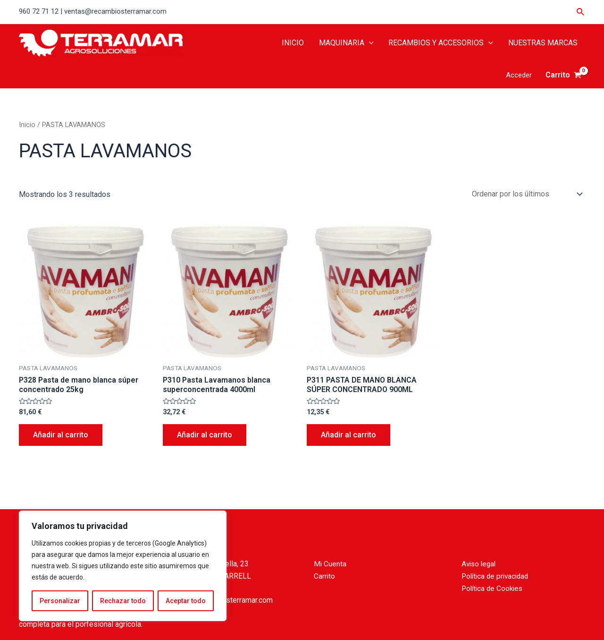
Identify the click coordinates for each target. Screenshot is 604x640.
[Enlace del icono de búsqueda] (581, 12)
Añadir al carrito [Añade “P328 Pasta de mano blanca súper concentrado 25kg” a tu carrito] (60, 434)
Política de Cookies (493, 588)
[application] (369, 43)
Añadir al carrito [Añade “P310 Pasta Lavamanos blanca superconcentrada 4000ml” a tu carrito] (204, 434)
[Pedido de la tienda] (525, 194)
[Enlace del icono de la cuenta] (519, 75)
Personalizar (60, 601)
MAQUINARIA (346, 43)
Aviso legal (479, 563)
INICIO (293, 42)
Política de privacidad (497, 576)
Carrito (325, 576)
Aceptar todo (186, 601)
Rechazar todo (123, 601)
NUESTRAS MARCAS (543, 42)
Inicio (27, 124)
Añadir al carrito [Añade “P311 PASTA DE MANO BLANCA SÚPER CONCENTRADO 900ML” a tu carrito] (348, 434)
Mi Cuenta (330, 563)
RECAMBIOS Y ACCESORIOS (440, 43)
